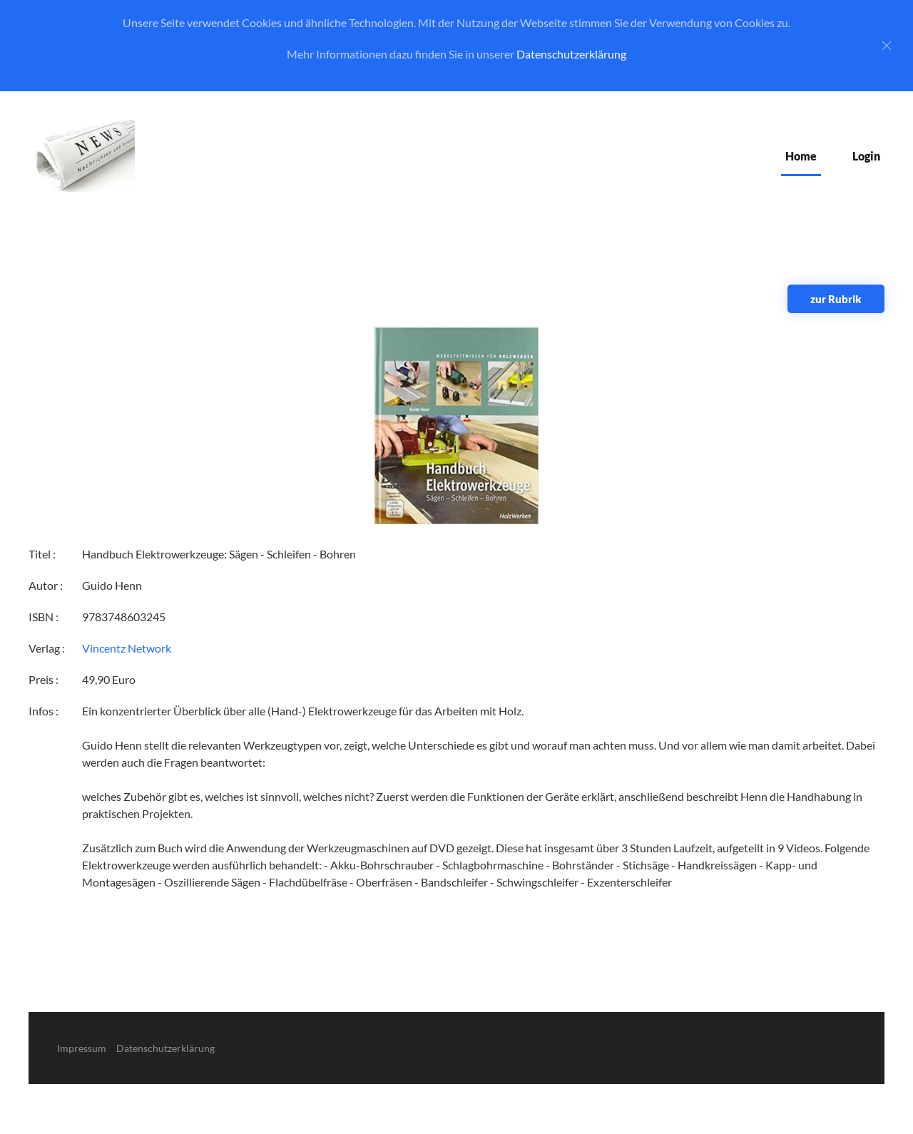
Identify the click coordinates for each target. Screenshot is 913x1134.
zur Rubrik (836, 298)
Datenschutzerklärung (571, 54)
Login (866, 156)
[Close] (887, 46)
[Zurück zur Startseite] (82, 156)
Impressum (81, 1048)
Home (801, 156)
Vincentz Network (126, 648)
